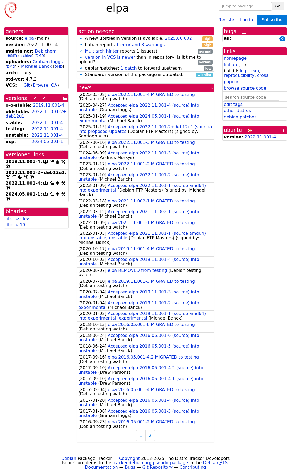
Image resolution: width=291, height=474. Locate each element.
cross (262, 75)
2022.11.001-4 (47, 122)
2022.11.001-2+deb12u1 (36, 114)
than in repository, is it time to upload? (145, 59)
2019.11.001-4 (48, 105)
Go (277, 6)
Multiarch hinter (102, 51)
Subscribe (271, 19)
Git (27, 85)
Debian (68, 458)
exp (255, 70)
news (85, 88)
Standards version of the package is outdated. (145, 75)
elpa (29, 38)
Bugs (130, 467)
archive (25, 56)
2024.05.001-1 (47, 141)
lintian (230, 64)
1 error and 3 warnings (140, 44)
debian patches (240, 117)
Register (227, 19)
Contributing (192, 467)
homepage (235, 58)
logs (244, 70)
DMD (40, 56)
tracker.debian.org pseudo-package (150, 462)
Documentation (101, 467)
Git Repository (157, 467)
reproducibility (239, 75)
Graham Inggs (47, 61)
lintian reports (145, 45)
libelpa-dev (17, 218)
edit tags (233, 104)
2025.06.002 (178, 38)
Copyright (129, 458)
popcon (232, 81)
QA (54, 85)
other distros (237, 110)
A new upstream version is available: (145, 38)
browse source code (245, 88)
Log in (246, 19)
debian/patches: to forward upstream (145, 68)
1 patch (129, 68)
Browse (40, 85)
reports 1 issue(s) (145, 51)
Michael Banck (36, 66)
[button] (81, 38)
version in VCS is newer (110, 57)
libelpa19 (15, 224)
